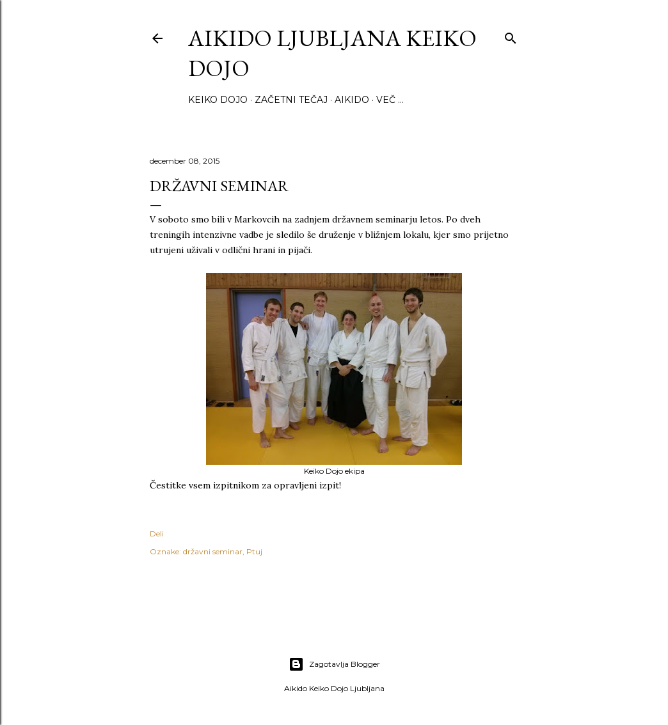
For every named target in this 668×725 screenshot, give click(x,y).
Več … (390, 99)
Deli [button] (157, 533)
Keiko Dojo (218, 99)
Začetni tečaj (291, 99)
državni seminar (213, 551)
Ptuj (254, 551)
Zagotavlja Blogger (334, 664)
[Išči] (510, 35)
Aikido (352, 99)
